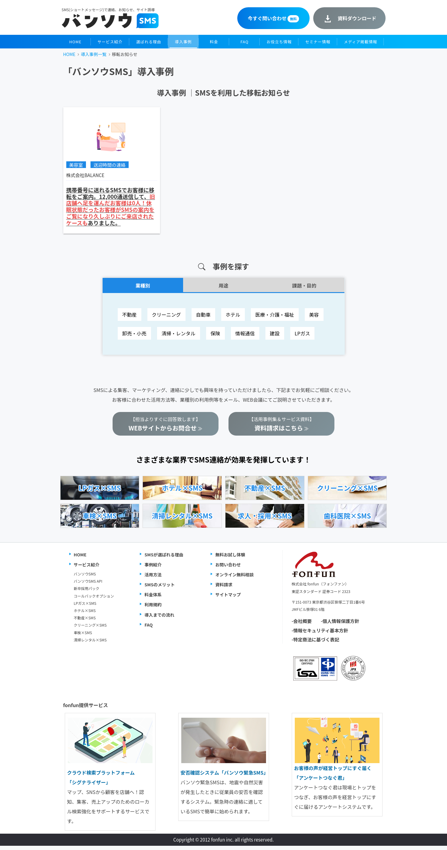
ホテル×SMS (85, 614)
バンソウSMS (85, 578)
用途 (223, 288)
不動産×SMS (85, 621)
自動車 (203, 317)
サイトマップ (228, 599)
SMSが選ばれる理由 (163, 558)
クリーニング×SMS (90, 629)
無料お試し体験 (230, 558)
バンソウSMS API (88, 585)
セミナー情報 (317, 41)
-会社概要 (302, 625)
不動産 (129, 317)
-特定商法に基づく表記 (316, 643)
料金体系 (152, 599)
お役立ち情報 (279, 41)
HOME (75, 41)
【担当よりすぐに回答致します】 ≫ (165, 427)
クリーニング (166, 317)
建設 (275, 336)
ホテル (233, 317)
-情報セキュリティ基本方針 (320, 634)
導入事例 (183, 41)
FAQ (245, 41)
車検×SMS (83, 636)
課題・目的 (304, 288)
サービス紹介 (110, 41)
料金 (214, 41)
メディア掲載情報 (360, 41)
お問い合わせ (228, 569)
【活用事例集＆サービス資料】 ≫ (281, 427)
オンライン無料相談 (234, 579)
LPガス (302, 336)
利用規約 (152, 609)
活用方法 (152, 579)
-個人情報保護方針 (340, 625)
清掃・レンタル (179, 336)
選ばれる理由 (148, 41)
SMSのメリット (159, 589)
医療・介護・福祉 (274, 317)
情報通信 (245, 336)
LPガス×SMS (85, 607)
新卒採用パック (87, 592)
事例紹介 (152, 569)
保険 (215, 336)
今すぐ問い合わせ (273, 18)
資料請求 (223, 589)
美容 (314, 317)
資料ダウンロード (356, 18)
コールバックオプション (94, 599)
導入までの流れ (159, 619)
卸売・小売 (134, 336)
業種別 (143, 288)
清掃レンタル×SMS (90, 644)
